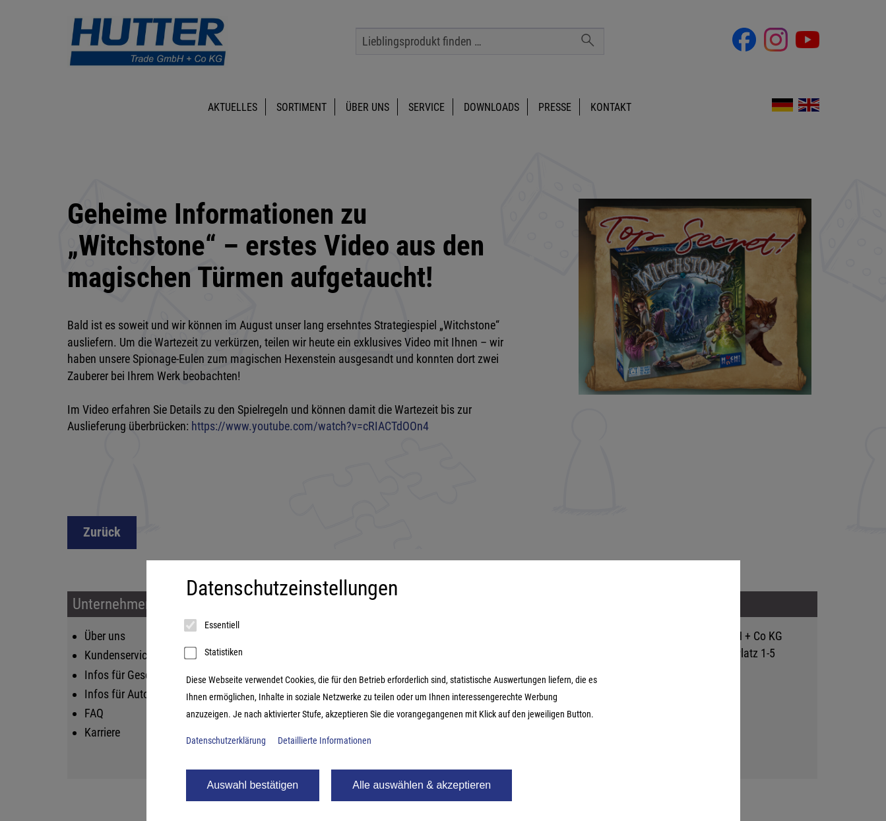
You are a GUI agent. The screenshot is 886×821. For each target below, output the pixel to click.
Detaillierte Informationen (324, 740)
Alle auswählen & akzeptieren (421, 785)
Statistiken (214, 653)
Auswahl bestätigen (253, 785)
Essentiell (212, 625)
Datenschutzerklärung (226, 740)
